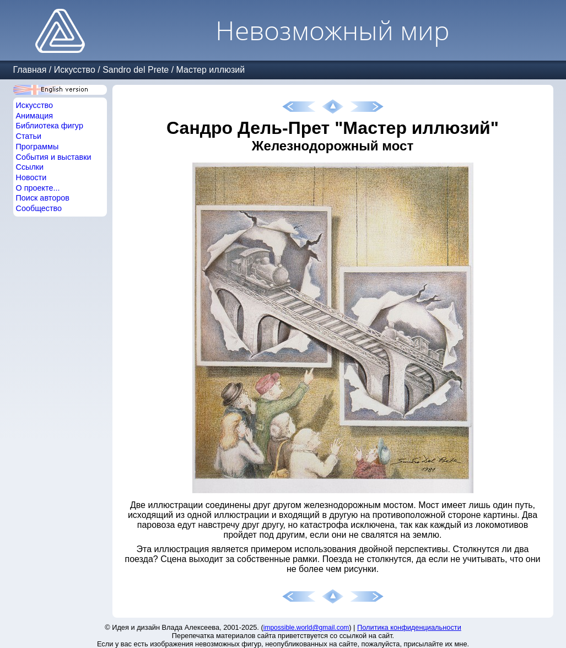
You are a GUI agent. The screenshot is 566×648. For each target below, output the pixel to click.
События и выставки (53, 157)
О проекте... (38, 187)
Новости (31, 177)
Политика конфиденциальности (409, 627)
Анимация (34, 115)
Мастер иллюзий (210, 69)
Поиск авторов (42, 197)
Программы (37, 146)
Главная (30, 69)
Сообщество (39, 208)
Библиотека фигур (49, 125)
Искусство (74, 69)
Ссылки (30, 167)
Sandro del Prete (136, 69)
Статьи (29, 136)
